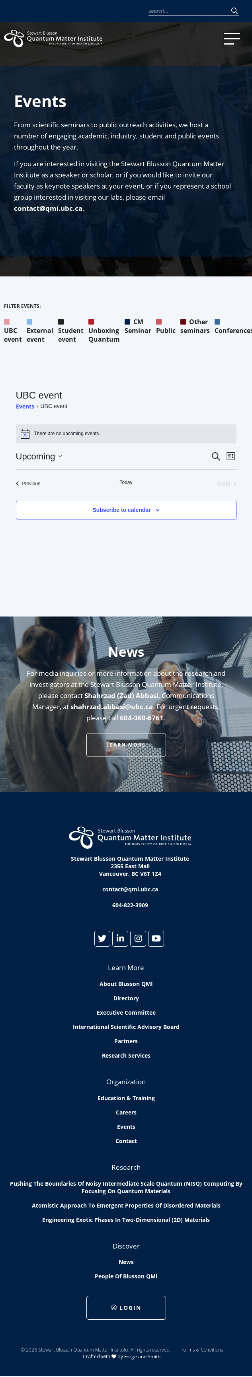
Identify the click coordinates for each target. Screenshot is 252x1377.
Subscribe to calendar (121, 510)
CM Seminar (138, 326)
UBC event (13, 330)
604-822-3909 (130, 905)
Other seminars (195, 326)
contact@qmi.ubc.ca (48, 208)
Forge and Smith (142, 1356)
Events (25, 406)
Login (126, 1307)
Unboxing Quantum (104, 330)
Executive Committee (126, 1012)
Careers (126, 1112)
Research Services (126, 1055)
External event (40, 330)
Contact (126, 1141)
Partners (126, 1041)
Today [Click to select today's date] (125, 482)
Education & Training (126, 1098)
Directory (126, 998)
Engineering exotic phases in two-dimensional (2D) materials (126, 1219)
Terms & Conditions (202, 1349)
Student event (71, 330)
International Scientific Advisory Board (126, 1027)
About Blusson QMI (126, 984)
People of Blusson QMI (126, 1276)
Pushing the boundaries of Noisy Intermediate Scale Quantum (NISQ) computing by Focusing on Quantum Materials (126, 1187)
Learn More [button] (126, 744)
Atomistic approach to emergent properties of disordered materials (126, 1205)
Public (166, 326)
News (126, 1262)
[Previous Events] (28, 483)
